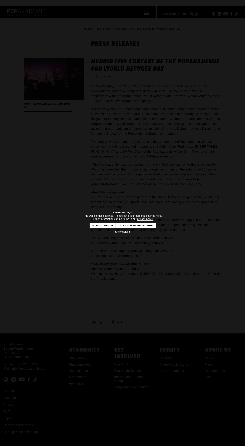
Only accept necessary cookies (136, 225)
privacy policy (145, 219)
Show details (122, 231)
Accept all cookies (102, 225)
